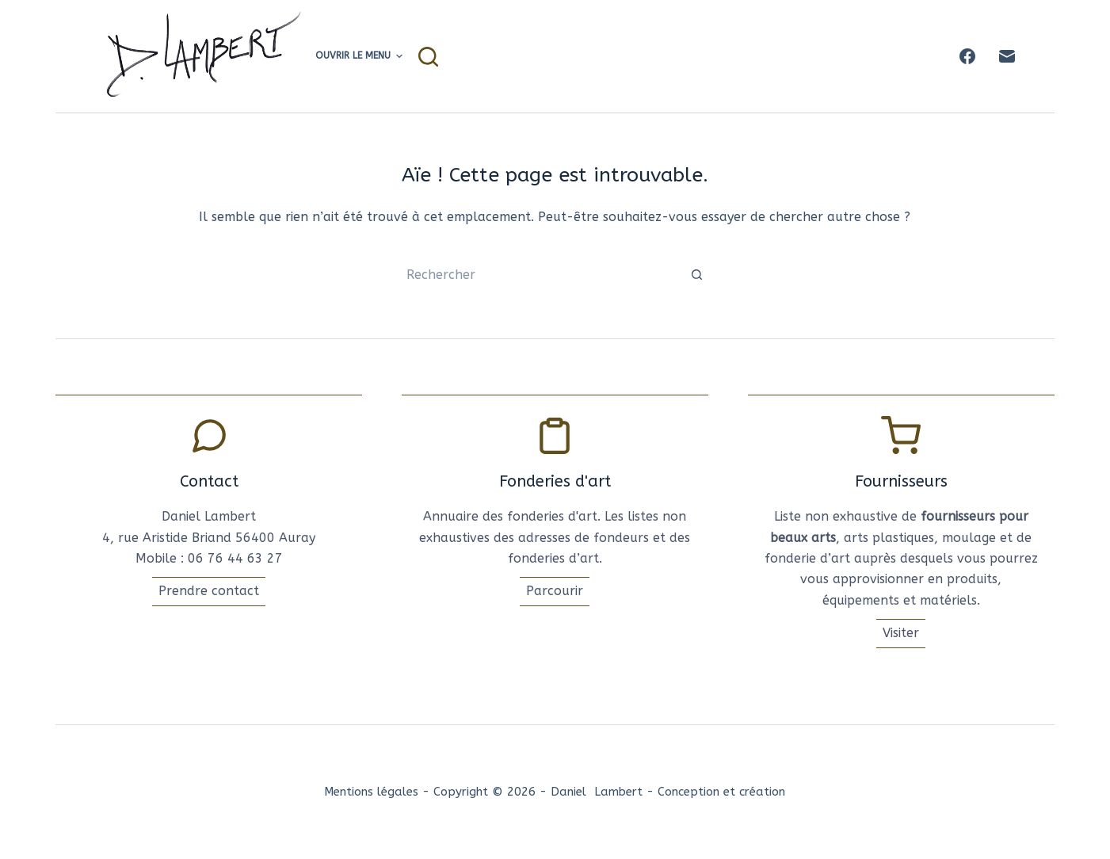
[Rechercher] (428, 57)
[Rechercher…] (538, 275)
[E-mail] (1007, 56)
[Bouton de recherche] (697, 275)
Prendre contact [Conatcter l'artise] (208, 590)
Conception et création (721, 792)
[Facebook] (967, 56)
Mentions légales (371, 792)
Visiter (901, 632)
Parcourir (554, 590)
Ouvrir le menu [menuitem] (358, 56)
